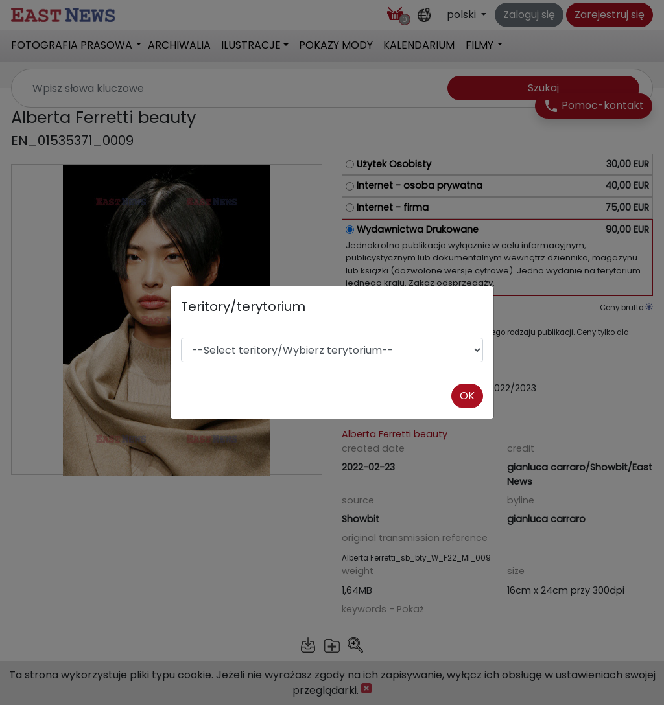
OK (467, 395)
